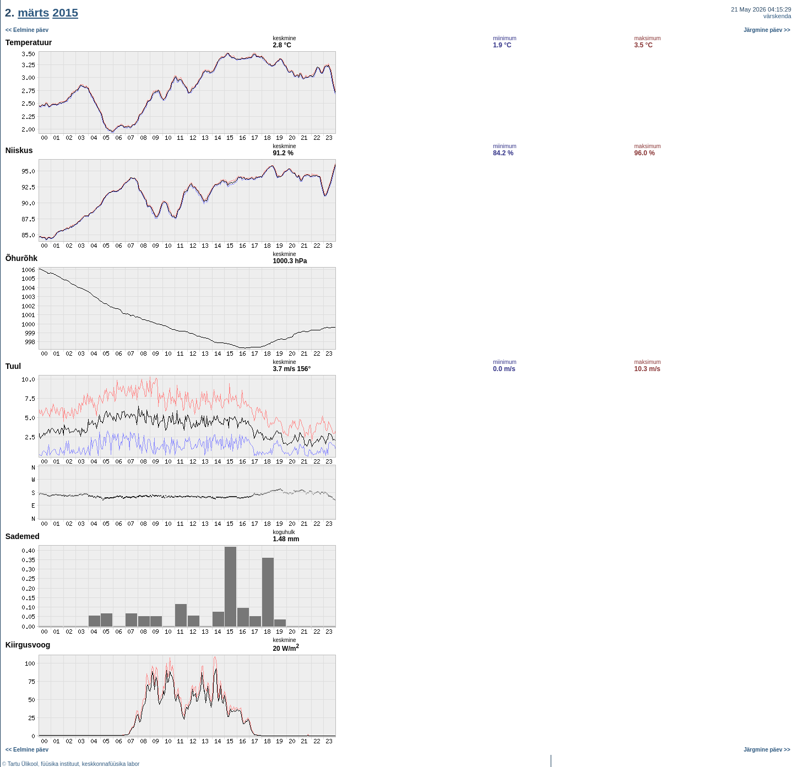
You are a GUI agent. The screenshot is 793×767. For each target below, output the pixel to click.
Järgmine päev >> (767, 30)
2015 (65, 12)
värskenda (777, 16)
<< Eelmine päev (27, 30)
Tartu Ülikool (23, 764)
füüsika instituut (60, 764)
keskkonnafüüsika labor (111, 764)
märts (33, 12)
